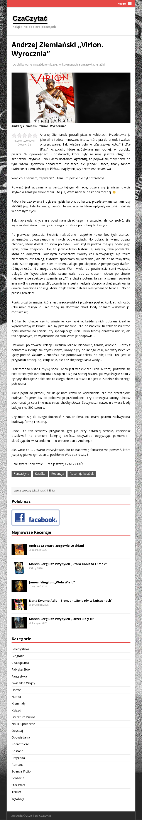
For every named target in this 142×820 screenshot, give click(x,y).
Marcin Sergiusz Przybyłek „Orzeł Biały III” (61, 619)
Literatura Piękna (24, 717)
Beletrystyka (20, 649)
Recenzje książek (82, 473)
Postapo (18, 751)
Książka (40, 473)
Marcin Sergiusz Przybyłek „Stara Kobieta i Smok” (68, 564)
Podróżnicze (20, 744)
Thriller (16, 792)
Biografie (18, 656)
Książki (100, 64)
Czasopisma (20, 663)
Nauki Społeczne (23, 724)
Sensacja (18, 778)
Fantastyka (86, 64)
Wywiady (18, 798)
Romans (17, 764)
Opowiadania (21, 737)
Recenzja (57, 473)
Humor (16, 697)
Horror (16, 690)
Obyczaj (17, 731)
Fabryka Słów (21, 669)
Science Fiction (22, 771)
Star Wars (18, 785)
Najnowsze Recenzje (31, 532)
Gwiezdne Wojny (23, 683)
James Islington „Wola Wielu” (52, 582)
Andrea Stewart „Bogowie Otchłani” (57, 546)
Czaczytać (45, 816)
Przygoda (18, 758)
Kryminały (18, 703)
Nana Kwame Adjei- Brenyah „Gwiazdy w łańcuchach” (70, 600)
